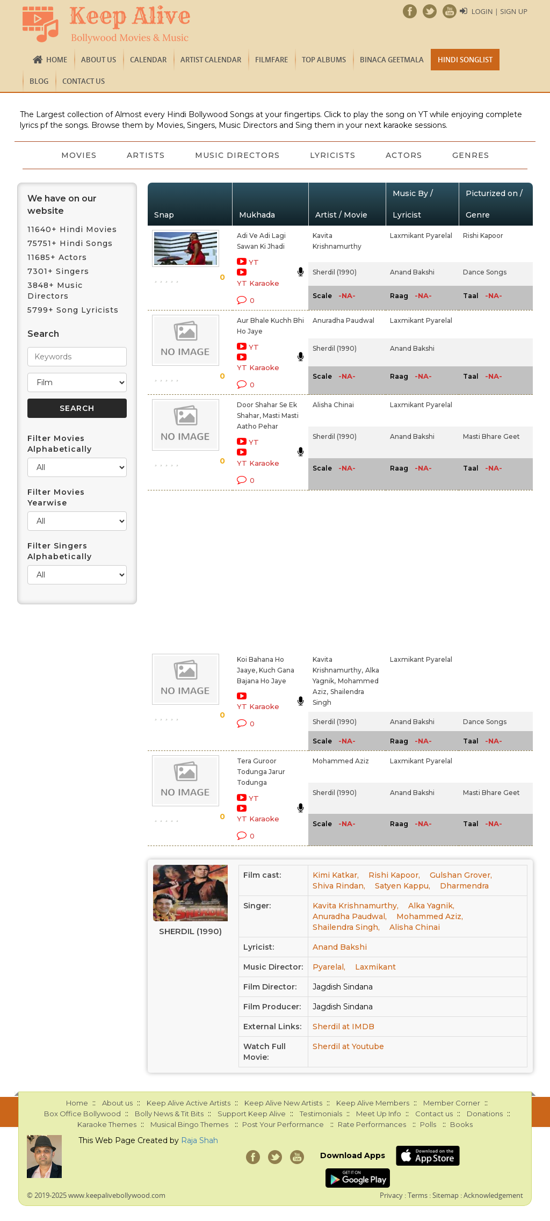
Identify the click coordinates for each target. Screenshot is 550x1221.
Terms (418, 1195)
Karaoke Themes (106, 1124)
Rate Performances (372, 1124)
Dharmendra (464, 886)
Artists (146, 155)
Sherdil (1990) (335, 272)
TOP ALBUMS (324, 59)
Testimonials (321, 1113)
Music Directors (237, 155)
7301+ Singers (58, 271)
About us (98, 59)
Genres (470, 155)
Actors (404, 155)
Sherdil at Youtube (348, 1046)
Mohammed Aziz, (429, 916)
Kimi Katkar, (336, 875)
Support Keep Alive (252, 1113)
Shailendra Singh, (346, 927)
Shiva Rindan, (339, 886)
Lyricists (333, 155)
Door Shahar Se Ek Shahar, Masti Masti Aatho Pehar (268, 415)
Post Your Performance (283, 1124)
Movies (79, 155)
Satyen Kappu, (402, 886)
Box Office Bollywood (82, 1113)
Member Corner (451, 1103)
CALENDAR (148, 59)
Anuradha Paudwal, (350, 916)
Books (461, 1124)
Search (43, 334)
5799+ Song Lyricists (73, 310)
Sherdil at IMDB (343, 1026)
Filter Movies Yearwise (56, 497)
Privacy (391, 1195)
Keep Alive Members (372, 1103)
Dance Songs (484, 272)
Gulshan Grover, (461, 875)
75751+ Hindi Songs (70, 243)
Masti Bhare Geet (491, 436)
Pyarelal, (329, 967)
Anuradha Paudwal (343, 320)
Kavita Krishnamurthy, (356, 906)
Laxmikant (375, 967)
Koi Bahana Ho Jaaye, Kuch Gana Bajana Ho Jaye (265, 670)
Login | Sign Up (499, 11)
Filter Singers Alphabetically (59, 551)
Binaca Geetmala (392, 59)
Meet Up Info (378, 1113)
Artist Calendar (210, 59)
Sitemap (445, 1195)
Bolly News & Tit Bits (169, 1113)
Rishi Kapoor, (394, 875)
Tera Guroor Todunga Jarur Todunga (261, 771)
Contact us (83, 81)
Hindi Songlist (465, 59)
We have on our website (62, 204)
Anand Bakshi (412, 272)
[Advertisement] (263, 570)
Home (56, 59)
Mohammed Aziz (341, 761)
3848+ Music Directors (55, 290)
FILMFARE (271, 59)
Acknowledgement (493, 1195)
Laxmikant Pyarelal (421, 236)
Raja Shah (199, 1140)
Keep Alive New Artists (283, 1103)
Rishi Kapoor (483, 236)
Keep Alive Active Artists (188, 1103)
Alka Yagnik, (431, 906)
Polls (428, 1124)
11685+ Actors (57, 257)
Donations (485, 1113)
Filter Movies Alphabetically (59, 444)
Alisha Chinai (333, 405)
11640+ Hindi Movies (72, 229)
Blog (39, 81)
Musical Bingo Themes (189, 1124)
